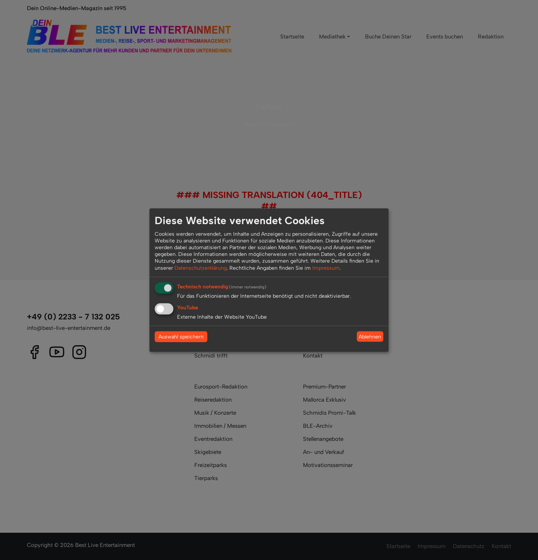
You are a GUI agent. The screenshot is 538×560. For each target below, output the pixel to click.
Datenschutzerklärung (200, 267)
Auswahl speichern (181, 337)
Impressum (326, 267)
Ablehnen (370, 336)
